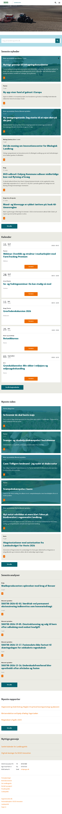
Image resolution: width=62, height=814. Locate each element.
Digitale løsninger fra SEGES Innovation (16, 753)
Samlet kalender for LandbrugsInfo (14, 747)
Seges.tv (3, 807)
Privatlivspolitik (5, 789)
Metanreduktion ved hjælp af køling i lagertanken (19, 713)
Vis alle (9, 226)
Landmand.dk (5, 804)
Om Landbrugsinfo (6, 783)
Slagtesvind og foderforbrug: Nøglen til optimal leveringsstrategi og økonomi (30, 707)
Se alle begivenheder (12, 387)
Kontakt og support (6, 786)
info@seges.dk (25, 769)
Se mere (31, 266)
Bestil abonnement (6, 780)
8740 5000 (24, 764)
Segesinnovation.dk (6, 799)
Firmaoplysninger (6, 778)
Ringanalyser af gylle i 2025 (11, 720)
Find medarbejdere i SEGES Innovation (12, 801)
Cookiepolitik (5, 791)
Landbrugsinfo (11, 3)
